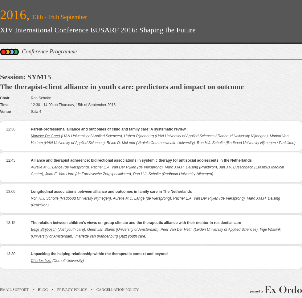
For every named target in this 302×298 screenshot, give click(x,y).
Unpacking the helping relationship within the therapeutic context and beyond (99, 254)
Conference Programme (49, 51)
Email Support (14, 290)
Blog (43, 290)
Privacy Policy (72, 290)
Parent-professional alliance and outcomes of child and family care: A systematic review (108, 129)
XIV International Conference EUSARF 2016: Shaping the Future (98, 30)
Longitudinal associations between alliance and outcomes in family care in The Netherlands (111, 191)
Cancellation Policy (117, 290)
